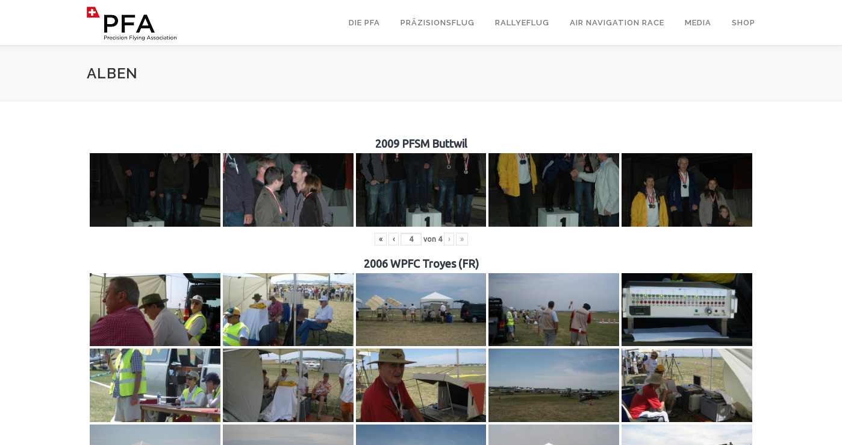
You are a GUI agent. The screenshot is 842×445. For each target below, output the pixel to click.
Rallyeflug (522, 22)
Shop (743, 22)
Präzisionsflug (438, 22)
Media (698, 22)
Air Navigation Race (617, 22)
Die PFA (364, 22)
